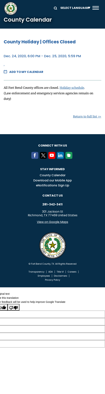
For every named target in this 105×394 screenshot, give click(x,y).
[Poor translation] (13, 307)
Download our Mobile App (52, 180)
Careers (72, 272)
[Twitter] (44, 158)
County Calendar (53, 175)
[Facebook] (35, 158)
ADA (50, 272)
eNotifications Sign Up (52, 185)
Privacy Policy (52, 280)
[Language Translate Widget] (74, 8)
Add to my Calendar (26, 71)
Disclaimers (60, 276)
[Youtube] (52, 158)
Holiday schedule (72, 88)
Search (55, 8)
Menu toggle (95, 8)
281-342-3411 (52, 204)
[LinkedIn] (61, 158)
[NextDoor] (69, 158)
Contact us (52, 195)
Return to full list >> (87, 116)
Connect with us (52, 145)
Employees (44, 276)
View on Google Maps (52, 222)
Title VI (60, 272)
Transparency (36, 272)
